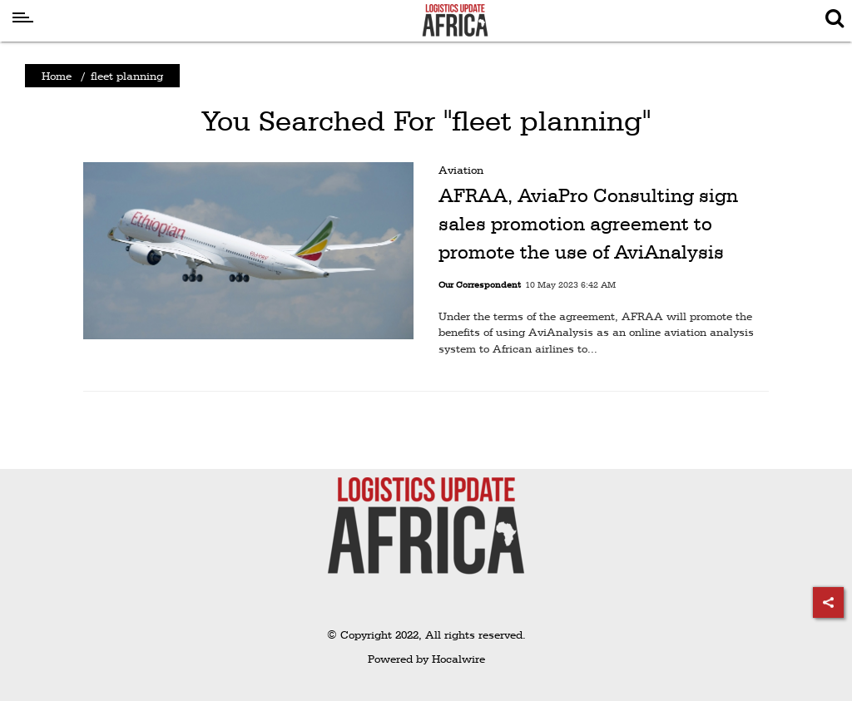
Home (57, 75)
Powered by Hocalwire (426, 658)
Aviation (460, 169)
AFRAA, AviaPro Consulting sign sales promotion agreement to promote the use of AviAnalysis (588, 223)
